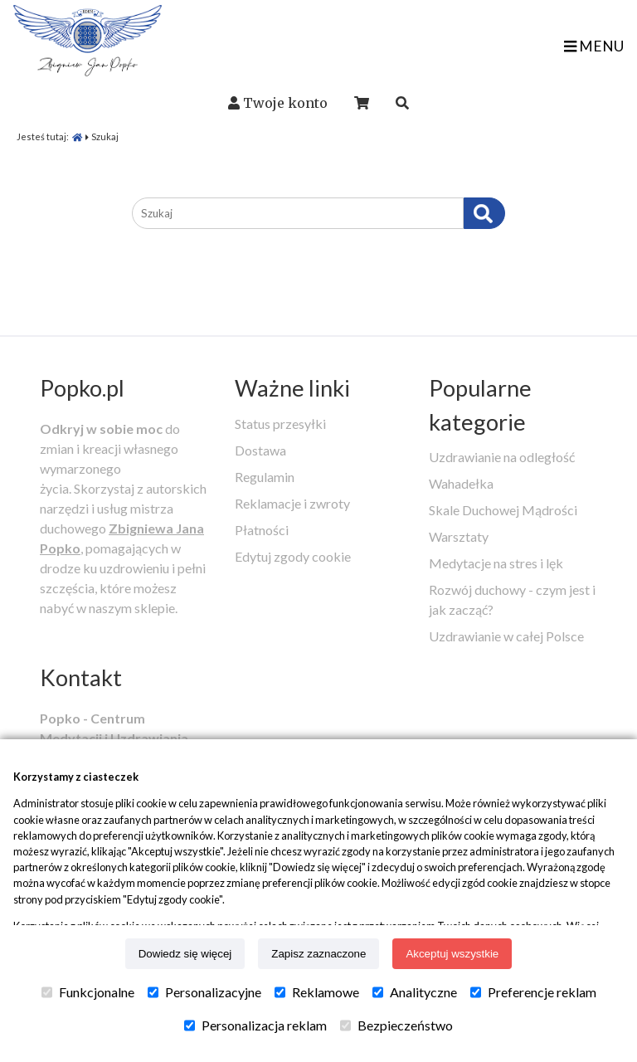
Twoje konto (285, 103)
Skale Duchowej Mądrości (503, 510)
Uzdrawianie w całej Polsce (506, 636)
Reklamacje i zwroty (292, 503)
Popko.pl (82, 388)
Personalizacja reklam (255, 1025)
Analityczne (414, 992)
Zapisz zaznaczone (318, 954)
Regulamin (264, 477)
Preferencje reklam (533, 992)
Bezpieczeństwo (396, 1025)
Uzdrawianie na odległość (502, 457)
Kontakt (81, 677)
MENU (594, 46)
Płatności (262, 530)
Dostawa (260, 450)
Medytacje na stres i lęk (496, 563)
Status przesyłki (280, 423)
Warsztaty (459, 536)
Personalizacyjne (204, 992)
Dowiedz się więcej (185, 954)
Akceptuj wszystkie (452, 954)
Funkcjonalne (87, 992)
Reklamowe (317, 992)
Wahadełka (461, 483)
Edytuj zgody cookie (293, 556)
